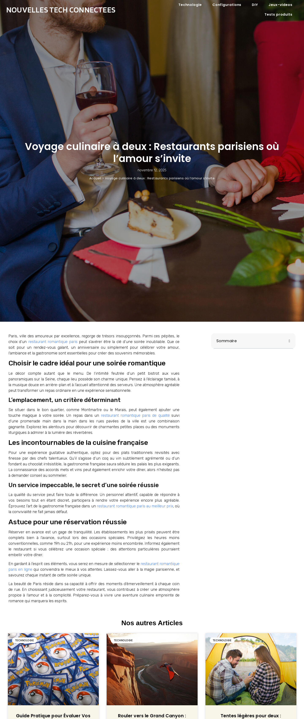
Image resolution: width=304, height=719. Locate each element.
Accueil (95, 178)
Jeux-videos (280, 4)
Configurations (227, 4)
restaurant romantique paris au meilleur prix (135, 506)
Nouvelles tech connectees (60, 9)
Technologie (190, 4)
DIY (255, 4)
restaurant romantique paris (53, 341)
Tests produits (278, 14)
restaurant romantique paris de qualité (135, 415)
